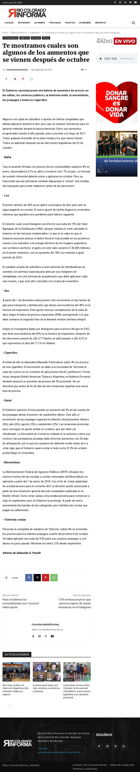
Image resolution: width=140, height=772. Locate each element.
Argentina (35, 32)
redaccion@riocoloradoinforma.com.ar (59, 752)
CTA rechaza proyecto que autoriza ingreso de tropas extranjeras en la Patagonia (74, 603)
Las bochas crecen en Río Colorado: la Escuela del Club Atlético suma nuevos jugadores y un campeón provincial (76, 691)
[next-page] (10, 706)
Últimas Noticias (18, 32)
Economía (36, 37)
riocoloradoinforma (17, 69)
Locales (7, 680)
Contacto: (43, 748)
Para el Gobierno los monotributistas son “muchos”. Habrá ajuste (21, 603)
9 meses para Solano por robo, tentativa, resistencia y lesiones (46, 688)
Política (46, 37)
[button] (133, 22)
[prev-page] (5, 706)
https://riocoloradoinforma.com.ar (47, 629)
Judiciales (38, 680)
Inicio (5, 32)
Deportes (68, 680)
